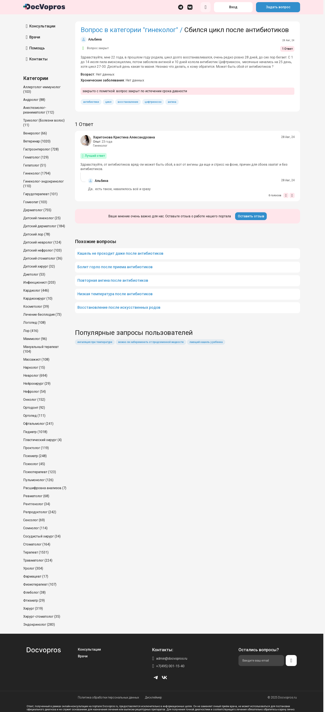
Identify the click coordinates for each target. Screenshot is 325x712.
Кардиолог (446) (36, 290)
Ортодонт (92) (34, 408)
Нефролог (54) (34, 392)
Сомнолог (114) (35, 528)
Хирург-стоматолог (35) (41, 617)
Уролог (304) (33, 568)
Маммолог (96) (35, 339)
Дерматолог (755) (37, 210)
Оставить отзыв (251, 216)
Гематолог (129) (36, 157)
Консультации (42, 26)
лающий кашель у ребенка (206, 342)
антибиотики (91, 101)
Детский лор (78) (36, 234)
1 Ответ (287, 48)
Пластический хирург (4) (42, 440)
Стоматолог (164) (36, 544)
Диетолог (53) (34, 274)
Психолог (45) (34, 464)
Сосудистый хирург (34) (42, 536)
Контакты (38, 59)
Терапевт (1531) (36, 552)
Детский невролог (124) (42, 242)
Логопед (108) (34, 323)
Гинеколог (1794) (36, 173)
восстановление (128, 101)
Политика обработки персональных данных (108, 697)
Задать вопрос (278, 7)
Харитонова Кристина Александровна (124, 137)
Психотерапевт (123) (39, 472)
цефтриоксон (153, 101)
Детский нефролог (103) (42, 250)
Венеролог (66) (35, 133)
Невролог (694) (35, 376)
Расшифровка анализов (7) (44, 488)
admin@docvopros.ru (171, 659)
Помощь (37, 48)
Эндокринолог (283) (39, 625)
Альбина (95, 39)
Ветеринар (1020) (36, 141)
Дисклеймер (153, 697)
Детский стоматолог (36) (42, 258)
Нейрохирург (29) (36, 384)
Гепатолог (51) (34, 165)
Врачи (34, 37)
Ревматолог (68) (36, 496)
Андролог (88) (34, 100)
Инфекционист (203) (39, 282)
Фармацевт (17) (35, 576)
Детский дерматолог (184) (44, 226)
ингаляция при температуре (94, 342)
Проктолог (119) (36, 448)
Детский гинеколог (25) (42, 218)
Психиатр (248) (35, 456)
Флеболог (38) (34, 592)
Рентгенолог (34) (36, 504)
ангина (172, 101)
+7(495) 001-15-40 (170, 666)
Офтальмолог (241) (38, 424)
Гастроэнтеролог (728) (41, 149)
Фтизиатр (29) (34, 600)
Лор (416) (30, 331)
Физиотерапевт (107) (39, 584)
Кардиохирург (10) (37, 298)
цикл (108, 101)
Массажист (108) (36, 359)
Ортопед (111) (34, 416)
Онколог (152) (34, 400)
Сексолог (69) (34, 520)
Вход (233, 7)
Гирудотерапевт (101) (40, 194)
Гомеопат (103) (35, 202)
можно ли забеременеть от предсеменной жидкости (151, 342)
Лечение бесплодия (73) (42, 315)
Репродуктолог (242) (39, 512)
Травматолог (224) (37, 560)
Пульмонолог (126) (38, 480)
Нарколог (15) (34, 367)
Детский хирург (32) (39, 266)
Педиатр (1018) (35, 432)
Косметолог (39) (36, 307)
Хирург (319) (33, 608)
